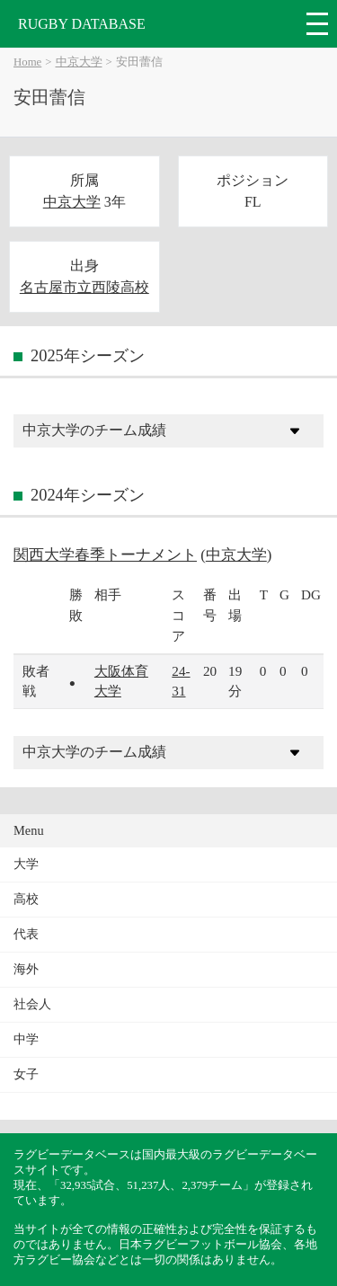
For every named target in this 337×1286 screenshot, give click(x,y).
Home (27, 62)
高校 (26, 899)
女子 (26, 1074)
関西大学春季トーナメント (105, 554)
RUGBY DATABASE (82, 23)
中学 (26, 1039)
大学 (26, 864)
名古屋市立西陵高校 (84, 287)
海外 (26, 969)
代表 (26, 934)
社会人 (32, 1004)
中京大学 (79, 62)
